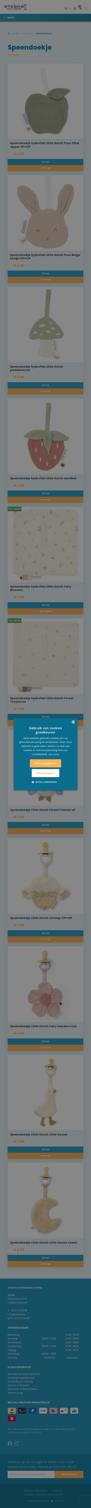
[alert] (45, 754)
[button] (45, 782)
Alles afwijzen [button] (45, 773)
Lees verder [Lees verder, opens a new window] (53, 754)
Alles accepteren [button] (45, 763)
